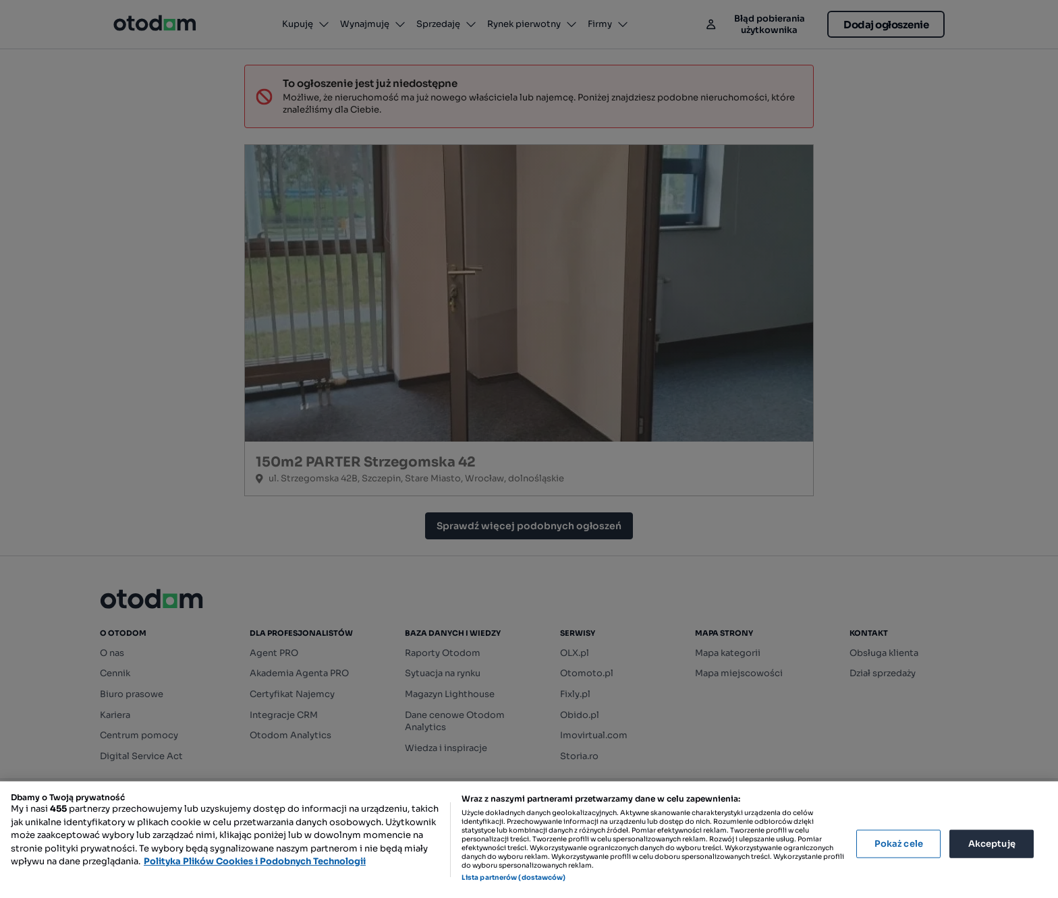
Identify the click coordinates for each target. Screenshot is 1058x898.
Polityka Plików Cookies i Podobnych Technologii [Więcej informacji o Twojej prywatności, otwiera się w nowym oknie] (255, 861)
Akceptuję (991, 843)
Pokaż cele (898, 843)
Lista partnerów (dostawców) (514, 877)
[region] (529, 839)
